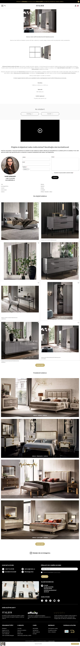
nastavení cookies (51, 640)
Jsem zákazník (5, 633)
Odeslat (55, 177)
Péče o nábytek (52, 632)
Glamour (42, 184)
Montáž (19, 632)
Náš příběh (35, 628)
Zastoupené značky (53, 628)
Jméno (24, 157)
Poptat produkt (75, 643)
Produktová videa (52, 630)
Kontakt (35, 633)
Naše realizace (36, 632)
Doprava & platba (21, 630)
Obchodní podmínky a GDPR (24, 635)
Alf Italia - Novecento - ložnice (46, 191)
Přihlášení (4, 628)
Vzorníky (19, 628)
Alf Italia (42, 188)
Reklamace (20, 633)
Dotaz (53, 157)
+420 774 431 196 (10, 178)
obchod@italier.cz (10, 180)
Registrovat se (5, 630)
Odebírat (44, 576)
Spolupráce (35, 630)
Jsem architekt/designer (8, 635)
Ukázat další (40, 365)
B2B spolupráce (6, 632)
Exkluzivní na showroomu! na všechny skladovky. (35, 1)
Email (23, 162)
